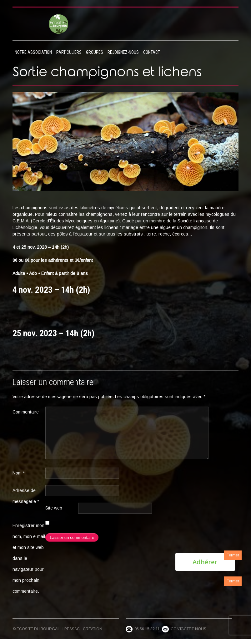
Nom (19, 472)
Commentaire (26, 411)
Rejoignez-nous (123, 52)
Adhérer (205, 562)
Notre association (33, 52)
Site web (53, 507)
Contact (151, 52)
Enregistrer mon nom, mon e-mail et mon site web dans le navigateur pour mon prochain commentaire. (29, 558)
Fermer (233, 555)
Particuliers (69, 52)
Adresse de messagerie (26, 496)
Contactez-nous (188, 629)
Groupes (94, 52)
